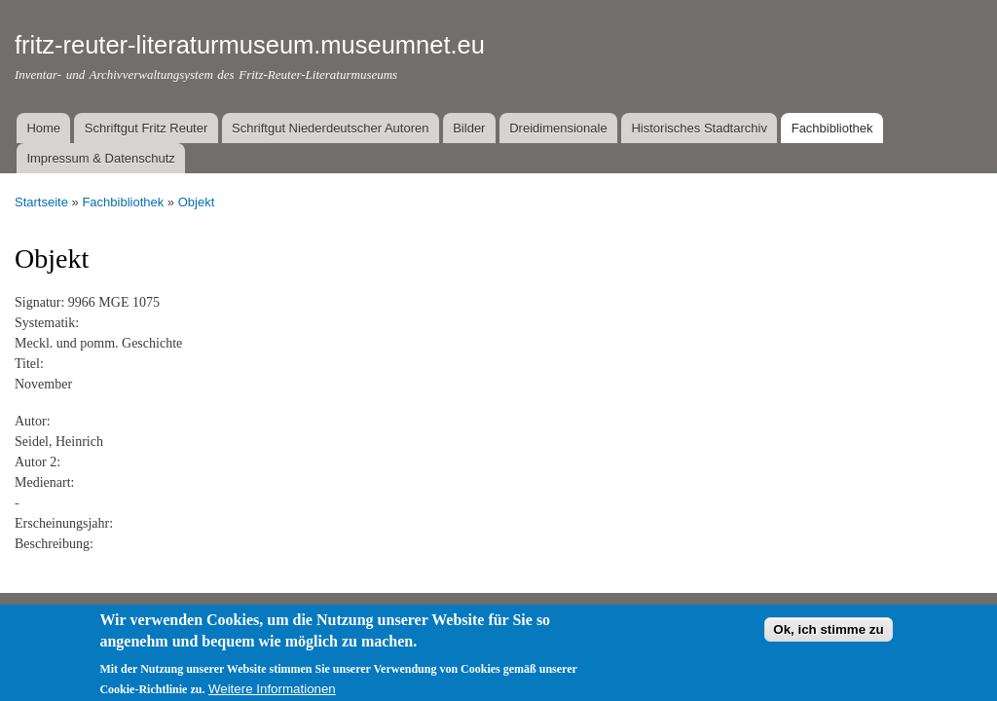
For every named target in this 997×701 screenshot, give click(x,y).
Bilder (469, 128)
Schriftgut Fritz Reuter (146, 128)
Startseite (41, 202)
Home (43, 128)
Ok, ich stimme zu (828, 636)
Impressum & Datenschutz (100, 158)
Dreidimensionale (558, 128)
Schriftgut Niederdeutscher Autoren (330, 128)
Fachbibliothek (832, 128)
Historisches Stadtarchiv (698, 128)
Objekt (196, 202)
